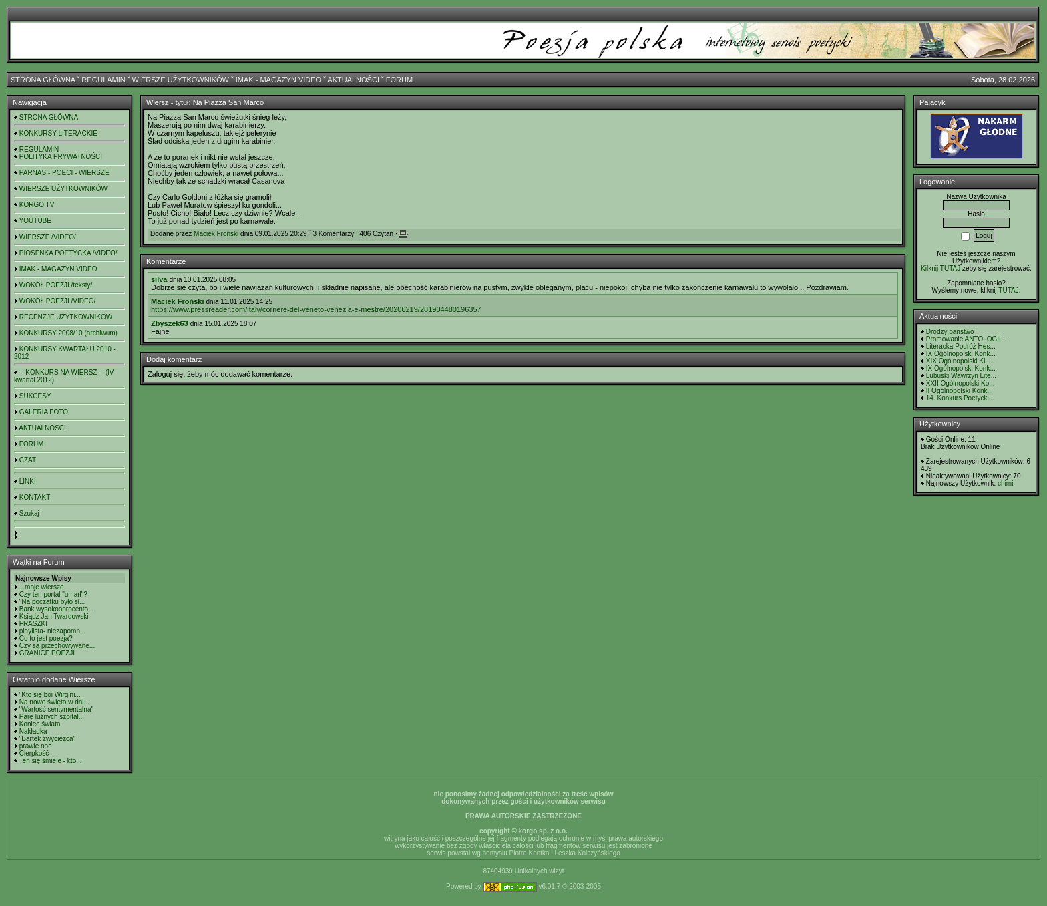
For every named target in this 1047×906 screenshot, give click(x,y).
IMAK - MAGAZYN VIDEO (278, 80)
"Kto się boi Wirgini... (50, 694)
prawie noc (35, 746)
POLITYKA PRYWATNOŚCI (60, 156)
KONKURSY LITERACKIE (58, 133)
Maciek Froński (216, 233)
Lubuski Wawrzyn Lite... (961, 376)
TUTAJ (1008, 290)
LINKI (27, 481)
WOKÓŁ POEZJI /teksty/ (55, 285)
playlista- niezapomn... (52, 631)
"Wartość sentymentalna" (56, 709)
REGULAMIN (103, 80)
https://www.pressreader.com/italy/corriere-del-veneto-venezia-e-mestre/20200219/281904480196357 (316, 309)
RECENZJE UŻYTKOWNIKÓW (65, 317)
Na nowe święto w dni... (54, 702)
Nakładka (33, 731)
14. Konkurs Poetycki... (960, 398)
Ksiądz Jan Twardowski (54, 616)
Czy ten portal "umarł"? (53, 594)
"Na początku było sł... (52, 601)
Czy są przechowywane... (57, 645)
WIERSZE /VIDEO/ (47, 237)
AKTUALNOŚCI (353, 80)
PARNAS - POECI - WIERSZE (64, 172)
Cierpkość (34, 753)
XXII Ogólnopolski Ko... (960, 383)
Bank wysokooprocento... (56, 609)
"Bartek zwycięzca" (47, 738)
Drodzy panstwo (950, 331)
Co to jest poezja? (46, 638)
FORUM (399, 80)
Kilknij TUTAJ (940, 268)
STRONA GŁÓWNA (43, 80)
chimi (1005, 483)
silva (159, 279)
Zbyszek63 (169, 323)
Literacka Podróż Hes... (961, 346)
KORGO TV (37, 204)
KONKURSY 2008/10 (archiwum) (68, 333)
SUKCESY (35, 396)
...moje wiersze (41, 587)
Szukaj (29, 513)
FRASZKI (33, 623)
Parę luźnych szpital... (51, 716)
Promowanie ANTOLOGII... (966, 339)
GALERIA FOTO (43, 412)
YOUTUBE (35, 220)
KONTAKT (34, 497)
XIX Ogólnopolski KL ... (960, 361)
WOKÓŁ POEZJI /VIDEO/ (57, 301)
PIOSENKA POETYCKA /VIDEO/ (68, 253)
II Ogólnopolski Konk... (959, 390)
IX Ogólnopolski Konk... (961, 353)
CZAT (27, 460)
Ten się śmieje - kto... (50, 760)
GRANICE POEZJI (47, 653)
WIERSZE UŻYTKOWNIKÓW (180, 80)
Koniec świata (40, 724)
